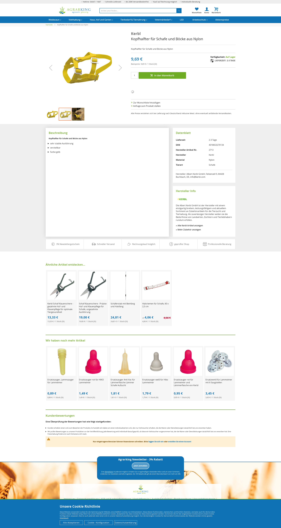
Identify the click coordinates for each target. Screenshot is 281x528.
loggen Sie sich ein (156, 441)
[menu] (140, 19)
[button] (52, 114)
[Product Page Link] (61, 299)
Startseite (49, 25)
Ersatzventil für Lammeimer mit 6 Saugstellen (218, 381)
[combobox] (140, 10)
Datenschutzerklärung (125, 522)
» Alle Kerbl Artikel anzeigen (189, 225)
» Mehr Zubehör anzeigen (188, 229)
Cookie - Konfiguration (98, 522)
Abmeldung (109, 472)
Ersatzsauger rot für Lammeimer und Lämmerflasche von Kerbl (186, 382)
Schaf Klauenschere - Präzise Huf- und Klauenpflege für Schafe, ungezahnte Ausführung (93, 307)
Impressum (64, 518)
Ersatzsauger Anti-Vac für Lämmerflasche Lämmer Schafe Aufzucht (123, 382)
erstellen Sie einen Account (179, 441)
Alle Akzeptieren (71, 522)
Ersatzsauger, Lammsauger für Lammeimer (60, 381)
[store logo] (74, 10)
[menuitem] (54, 19)
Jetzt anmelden (140, 466)
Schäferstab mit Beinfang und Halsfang (123, 305)
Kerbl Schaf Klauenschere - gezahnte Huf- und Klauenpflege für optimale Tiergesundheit (60, 307)
